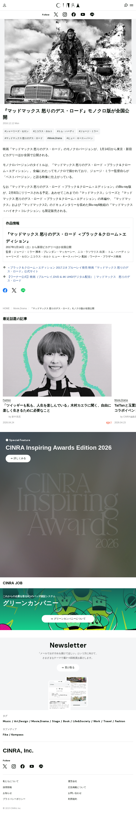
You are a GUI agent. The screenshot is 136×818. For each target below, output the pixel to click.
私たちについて (11, 781)
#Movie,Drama (54, 138)
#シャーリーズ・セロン (17, 131)
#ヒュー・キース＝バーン (80, 138)
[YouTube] (82, 15)
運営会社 (72, 781)
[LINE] (92, 14)
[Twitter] (56, 14)
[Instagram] (65, 14)
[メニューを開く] (131, 5)
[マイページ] (4, 5)
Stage (56, 721)
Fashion (120, 721)
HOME (6, 308)
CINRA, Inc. (18, 750)
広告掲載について (77, 787)
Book (66, 721)
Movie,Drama (20, 308)
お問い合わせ (75, 793)
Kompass (17, 734)
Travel (107, 721)
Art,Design (21, 721)
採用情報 (7, 787)
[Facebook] (74, 14)
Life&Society (81, 721)
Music (7, 721)
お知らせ (7, 793)
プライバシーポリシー (14, 799)
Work (96, 721)
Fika (5, 734)
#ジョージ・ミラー (88, 131)
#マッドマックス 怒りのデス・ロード (24, 138)
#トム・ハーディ (65, 131)
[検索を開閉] (126, 5)
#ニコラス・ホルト (43, 131)
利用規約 (72, 799)
